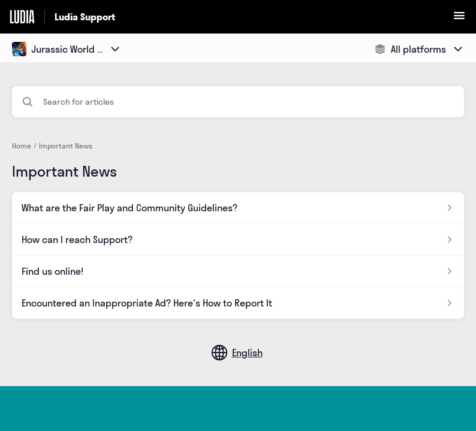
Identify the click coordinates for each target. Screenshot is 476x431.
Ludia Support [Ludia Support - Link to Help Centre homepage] (85, 17)
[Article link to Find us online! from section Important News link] (238, 271)
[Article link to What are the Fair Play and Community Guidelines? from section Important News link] (238, 208)
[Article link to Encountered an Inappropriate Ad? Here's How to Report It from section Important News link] (238, 303)
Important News (65, 145)
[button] (459, 19)
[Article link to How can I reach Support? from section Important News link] (238, 239)
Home (21, 145)
